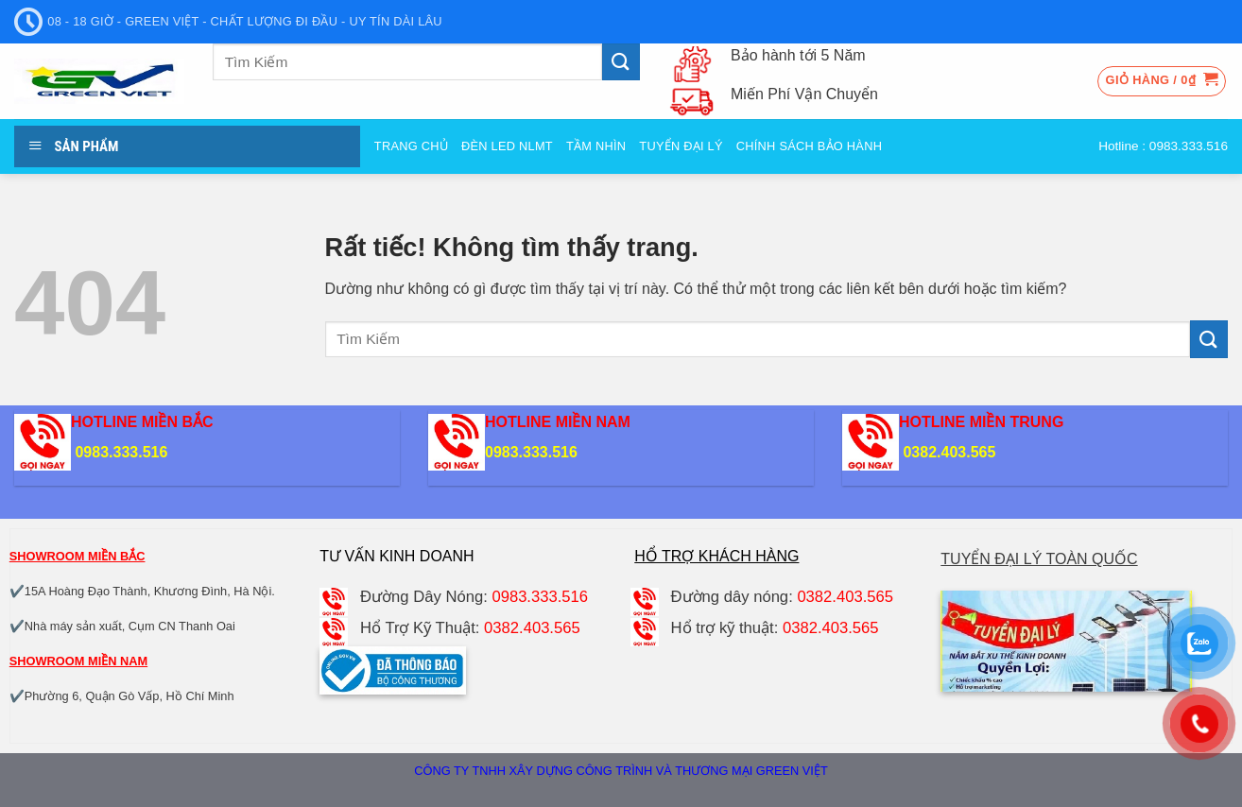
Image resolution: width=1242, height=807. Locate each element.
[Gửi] (621, 61)
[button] (1162, 81)
